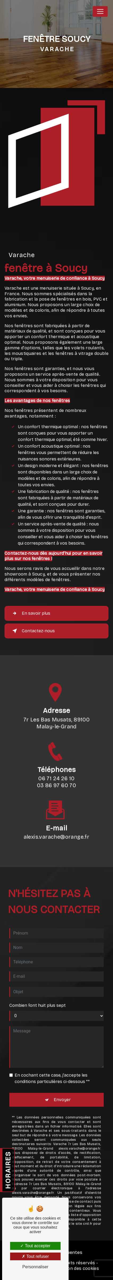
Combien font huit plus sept (37, 998)
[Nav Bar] (100, 11)
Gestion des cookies (78, 1268)
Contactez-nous (32, 630)
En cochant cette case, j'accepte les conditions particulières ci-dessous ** (52, 1071)
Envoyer (62, 1092)
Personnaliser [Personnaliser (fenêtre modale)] (35, 1267)
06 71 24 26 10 (56, 785)
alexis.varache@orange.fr (57, 830)
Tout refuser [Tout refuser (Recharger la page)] (35, 1256)
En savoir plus (30, 613)
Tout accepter (35, 1245)
